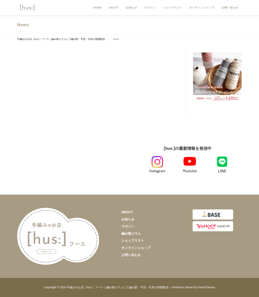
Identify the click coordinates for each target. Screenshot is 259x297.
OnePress (178, 287)
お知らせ (131, 7)
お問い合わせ (229, 7)
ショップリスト (172, 7)
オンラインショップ (201, 7)
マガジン (149, 7)
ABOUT (114, 7)
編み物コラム (131, 233)
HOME (97, 7)
